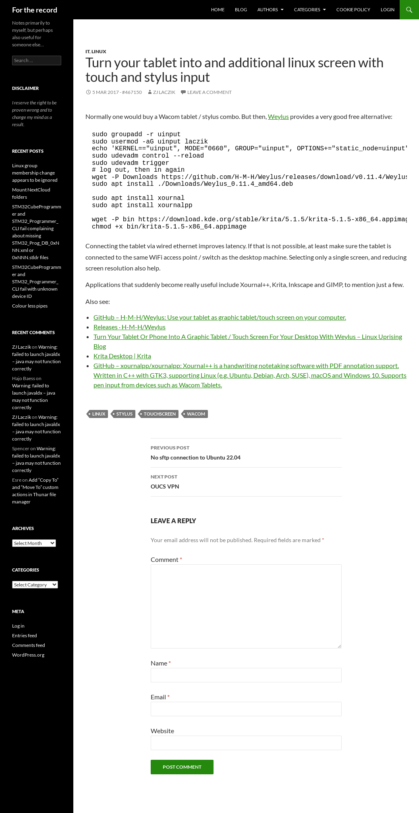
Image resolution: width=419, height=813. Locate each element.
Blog (241, 9)
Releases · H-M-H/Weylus (129, 327)
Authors (267, 9)
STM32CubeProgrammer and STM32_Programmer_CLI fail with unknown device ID (36, 281)
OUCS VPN (246, 481)
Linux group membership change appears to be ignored (35, 172)
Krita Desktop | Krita (122, 356)
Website (162, 730)
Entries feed (24, 635)
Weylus (278, 116)
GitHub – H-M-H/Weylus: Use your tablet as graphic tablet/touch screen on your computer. (219, 317)
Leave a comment (209, 92)
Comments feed (28, 645)
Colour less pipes (30, 306)
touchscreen (160, 413)
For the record (34, 9)
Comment (166, 559)
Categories (307, 9)
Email (160, 697)
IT (87, 51)
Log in (18, 626)
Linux (98, 51)
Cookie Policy (353, 9)
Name (161, 663)
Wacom (196, 413)
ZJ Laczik (164, 92)
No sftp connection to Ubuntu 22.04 (246, 452)
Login (387, 9)
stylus (124, 413)
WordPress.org (28, 655)
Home (217, 9)
